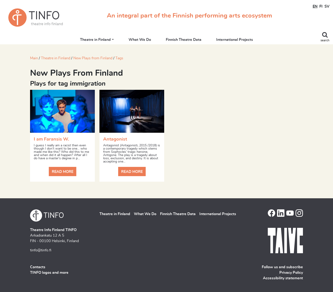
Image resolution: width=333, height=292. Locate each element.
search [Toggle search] (325, 40)
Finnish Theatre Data (183, 40)
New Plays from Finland (92, 58)
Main (34, 58)
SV (326, 6)
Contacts (37, 267)
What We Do (140, 40)
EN (315, 6)
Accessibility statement (283, 278)
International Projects (234, 40)
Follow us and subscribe (282, 267)
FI (321, 6)
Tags (119, 58)
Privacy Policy (291, 272)
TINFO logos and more (49, 272)
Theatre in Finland (95, 40)
